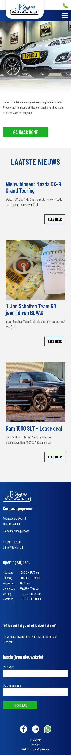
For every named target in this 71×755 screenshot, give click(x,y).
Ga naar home (25, 132)
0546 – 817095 (13, 542)
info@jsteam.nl (14, 547)
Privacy (36, 744)
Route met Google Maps (16, 531)
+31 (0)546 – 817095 (65, 5)
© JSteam (35, 740)
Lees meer (55, 219)
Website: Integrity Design (35, 749)
